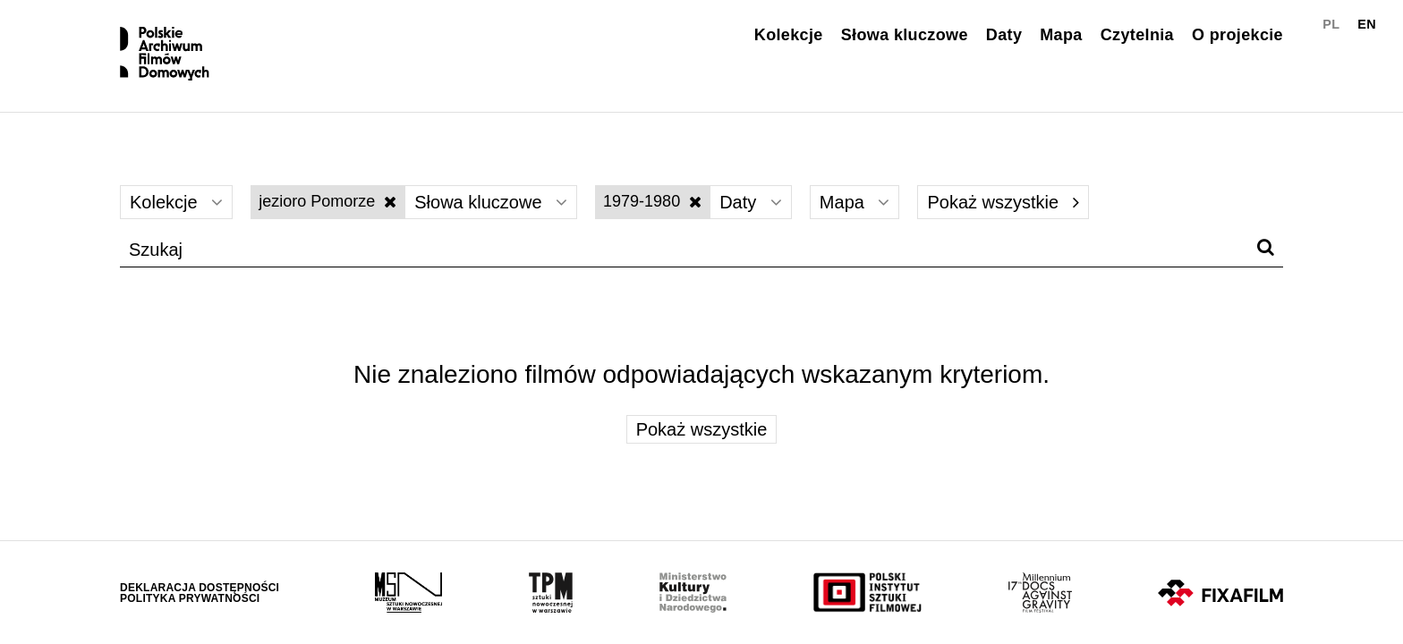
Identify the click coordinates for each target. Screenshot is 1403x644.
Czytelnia (1137, 35)
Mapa (1061, 35)
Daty (1004, 35)
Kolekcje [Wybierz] (176, 202)
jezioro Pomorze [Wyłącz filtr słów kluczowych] (327, 201)
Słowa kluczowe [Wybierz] (490, 202)
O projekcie (1237, 35)
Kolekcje (788, 35)
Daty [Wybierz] (750, 202)
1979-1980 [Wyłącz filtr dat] (652, 201)
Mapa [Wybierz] (855, 202)
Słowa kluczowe (904, 35)
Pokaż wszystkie (1002, 202)
